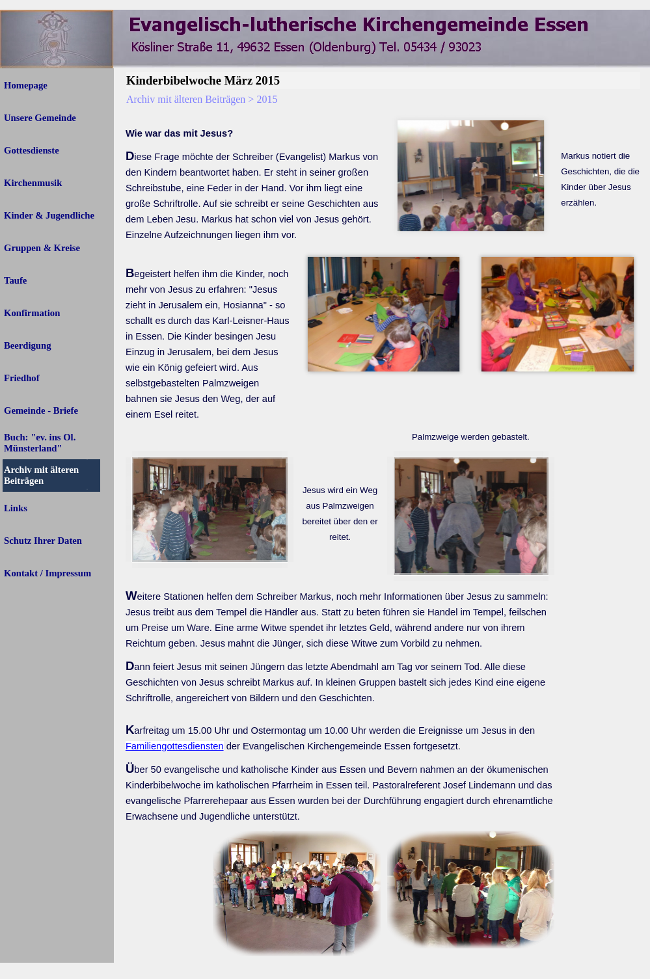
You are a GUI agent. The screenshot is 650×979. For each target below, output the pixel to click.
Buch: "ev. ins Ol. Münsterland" (39, 442)
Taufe (15, 280)
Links (15, 508)
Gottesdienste (31, 150)
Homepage (25, 85)
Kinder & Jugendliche (49, 215)
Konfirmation (32, 313)
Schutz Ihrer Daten (43, 540)
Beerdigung (27, 345)
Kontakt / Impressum (47, 573)
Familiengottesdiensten (175, 746)
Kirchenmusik (33, 183)
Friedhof (22, 378)
